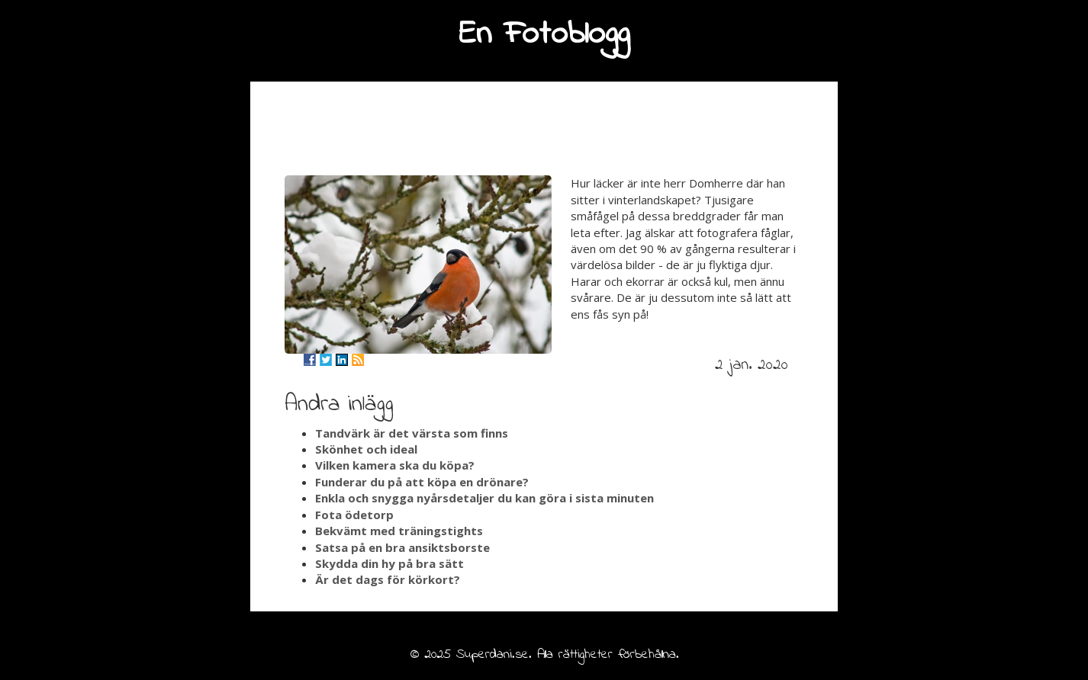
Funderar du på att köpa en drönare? (422, 481)
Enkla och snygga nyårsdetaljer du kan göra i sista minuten (484, 497)
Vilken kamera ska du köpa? (395, 465)
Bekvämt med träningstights (399, 530)
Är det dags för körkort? (387, 579)
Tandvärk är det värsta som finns (411, 433)
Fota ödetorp (354, 514)
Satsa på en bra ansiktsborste (402, 547)
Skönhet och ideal (366, 449)
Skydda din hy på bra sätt (389, 563)
